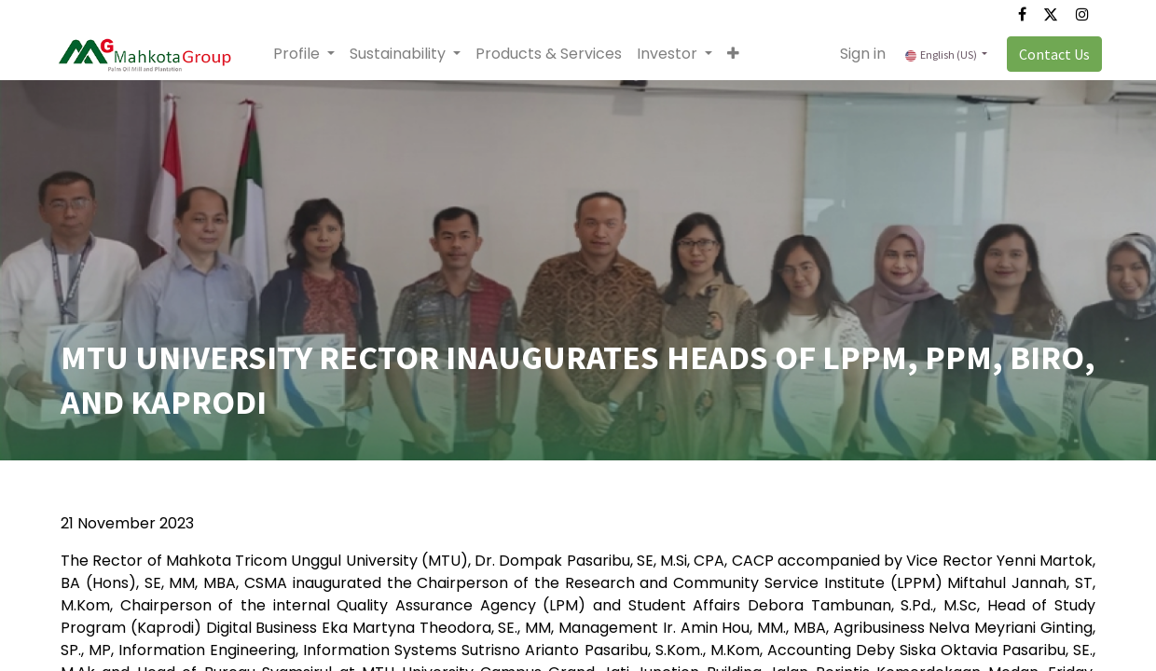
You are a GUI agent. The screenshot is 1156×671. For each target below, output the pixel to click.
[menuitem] (555, 54)
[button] (739, 54)
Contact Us (1047, 54)
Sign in (856, 53)
